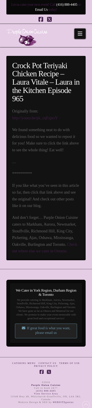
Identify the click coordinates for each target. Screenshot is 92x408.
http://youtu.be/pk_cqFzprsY (35, 118)
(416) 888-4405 (66, 4)
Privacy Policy (46, 366)
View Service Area (46, 393)
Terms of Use (69, 363)
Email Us (41, 9)
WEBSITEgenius (63, 402)
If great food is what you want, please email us (46, 330)
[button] (80, 34)
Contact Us (48, 363)
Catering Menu (24, 363)
